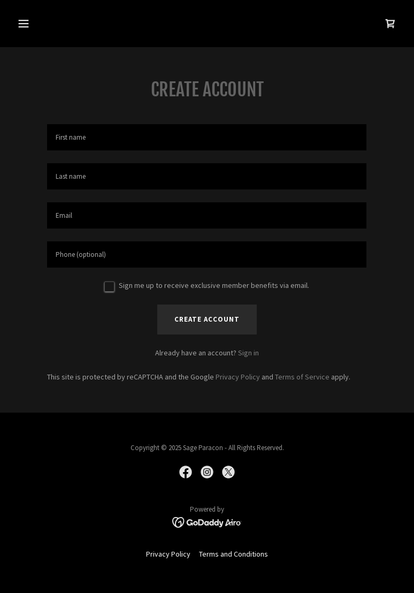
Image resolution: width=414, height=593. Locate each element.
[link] (390, 23)
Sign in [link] (248, 353)
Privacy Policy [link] (238, 377)
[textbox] (206, 137)
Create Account (207, 319)
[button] (57, 23)
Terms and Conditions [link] (233, 554)
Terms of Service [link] (302, 377)
